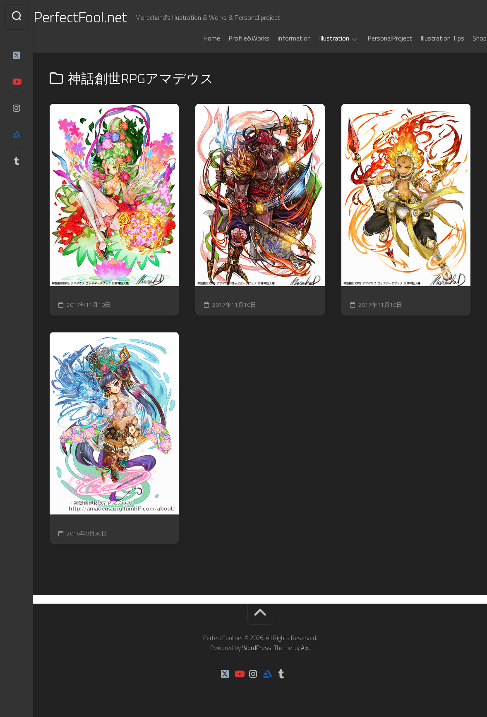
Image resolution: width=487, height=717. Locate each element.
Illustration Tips (426, 38)
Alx (305, 647)
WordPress (256, 647)
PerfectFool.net (96, 16)
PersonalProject (373, 38)
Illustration (318, 38)
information (278, 38)
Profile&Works (232, 38)
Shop (463, 38)
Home (195, 38)
